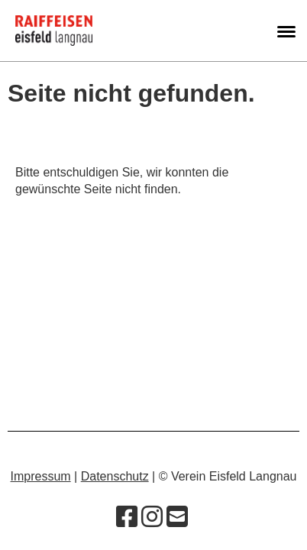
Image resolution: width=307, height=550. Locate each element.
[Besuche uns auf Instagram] (152, 517)
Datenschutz (115, 476)
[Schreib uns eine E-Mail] (177, 517)
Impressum (41, 476)
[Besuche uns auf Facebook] (126, 517)
